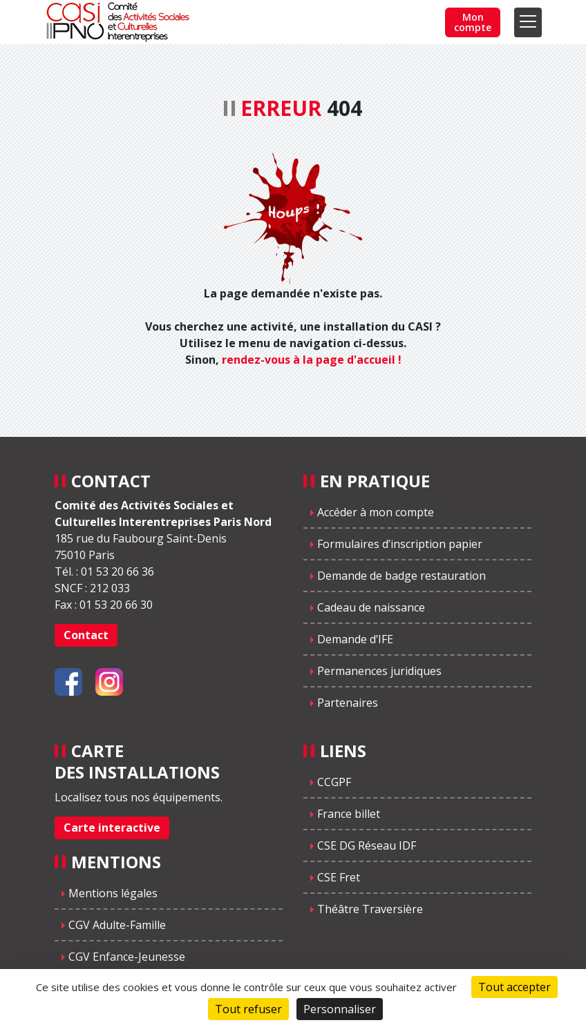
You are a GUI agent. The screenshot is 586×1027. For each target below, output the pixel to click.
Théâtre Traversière (370, 909)
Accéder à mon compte (375, 512)
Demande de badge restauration (401, 575)
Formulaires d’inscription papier (399, 543)
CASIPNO (119, 22)
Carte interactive (112, 827)
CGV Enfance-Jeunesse (126, 956)
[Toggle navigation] (528, 22)
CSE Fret (338, 877)
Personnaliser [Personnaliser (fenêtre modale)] (339, 1009)
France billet (348, 813)
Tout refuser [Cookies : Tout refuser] (248, 1009)
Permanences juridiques (379, 670)
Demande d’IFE (355, 639)
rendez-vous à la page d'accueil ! (311, 359)
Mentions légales (113, 893)
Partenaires (347, 702)
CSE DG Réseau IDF (366, 845)
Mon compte (472, 22)
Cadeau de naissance (371, 607)
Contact (86, 635)
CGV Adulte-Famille (117, 924)
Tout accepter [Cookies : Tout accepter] (514, 987)
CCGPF (334, 782)
